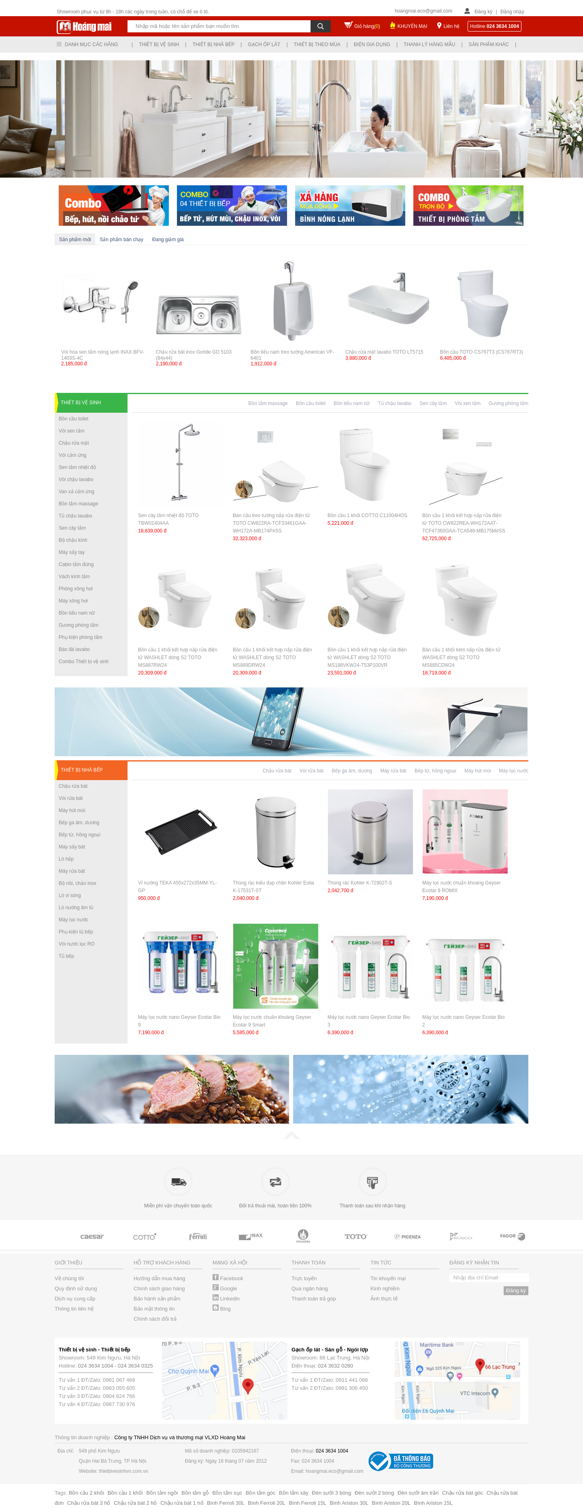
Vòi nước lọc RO (77, 944)
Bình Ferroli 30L (226, 1503)
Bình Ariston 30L (349, 1503)
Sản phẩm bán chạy (121, 239)
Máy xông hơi (73, 601)
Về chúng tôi (69, 1278)
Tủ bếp (66, 956)
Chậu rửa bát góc (462, 1493)
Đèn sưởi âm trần (418, 1493)
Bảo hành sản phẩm (157, 1299)
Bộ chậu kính (73, 540)
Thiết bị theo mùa (317, 44)
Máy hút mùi (72, 810)
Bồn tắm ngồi (162, 1493)
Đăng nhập (512, 12)
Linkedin (226, 1299)
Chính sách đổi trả (155, 1319)
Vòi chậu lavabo (76, 479)
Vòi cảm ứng (72, 455)
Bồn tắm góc (261, 1493)
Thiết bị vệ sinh (159, 44)
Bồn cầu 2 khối (86, 1493)
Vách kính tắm (74, 576)
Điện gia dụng (372, 44)
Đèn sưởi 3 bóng (331, 1493)
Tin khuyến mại (388, 1278)
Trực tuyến (304, 1278)
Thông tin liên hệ (74, 1309)
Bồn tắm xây (294, 1493)
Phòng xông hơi (76, 589)
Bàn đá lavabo (74, 649)
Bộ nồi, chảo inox (77, 883)
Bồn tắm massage (78, 504)
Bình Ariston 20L (391, 1503)
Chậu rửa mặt (74, 443)
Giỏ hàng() (367, 26)
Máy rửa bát (72, 871)
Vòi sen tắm (72, 431)
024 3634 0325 (135, 1366)
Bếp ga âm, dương (79, 822)
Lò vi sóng (70, 895)
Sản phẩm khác (489, 44)
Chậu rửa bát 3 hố (88, 1503)
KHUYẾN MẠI (413, 26)
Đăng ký (483, 12)
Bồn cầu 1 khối (125, 1493)
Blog (222, 1309)
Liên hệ (451, 26)
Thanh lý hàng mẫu (429, 44)
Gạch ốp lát (264, 44)
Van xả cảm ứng (76, 491)
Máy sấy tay (72, 552)
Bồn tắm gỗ (195, 1493)
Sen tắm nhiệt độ (77, 467)
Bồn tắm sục (228, 1493)
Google (225, 1288)
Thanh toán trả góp (314, 1299)
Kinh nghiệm (385, 1288)
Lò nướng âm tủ (76, 907)
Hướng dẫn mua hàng (159, 1278)
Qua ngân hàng (310, 1288)
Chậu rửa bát (73, 786)
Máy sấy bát (72, 847)
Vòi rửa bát (71, 798)
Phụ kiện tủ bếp (76, 932)
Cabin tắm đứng (76, 564)
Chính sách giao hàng (159, 1288)
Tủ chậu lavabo (75, 516)
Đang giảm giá (168, 239)
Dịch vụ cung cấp (75, 1299)
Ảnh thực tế (384, 1299)
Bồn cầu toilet (73, 419)
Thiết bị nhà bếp (213, 44)
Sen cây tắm (72, 528)
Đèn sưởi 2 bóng (374, 1493)
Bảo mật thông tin (154, 1309)
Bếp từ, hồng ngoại (79, 835)
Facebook (228, 1278)
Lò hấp (66, 859)
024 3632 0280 (335, 1366)
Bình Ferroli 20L (266, 1503)
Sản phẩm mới (75, 239)
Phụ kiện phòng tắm (80, 637)
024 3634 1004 (95, 1366)
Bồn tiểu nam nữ (77, 613)
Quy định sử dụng (76, 1288)
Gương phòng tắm (78, 625)
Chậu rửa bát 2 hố (135, 1503)
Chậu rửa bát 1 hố (181, 1503)
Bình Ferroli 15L (307, 1503)
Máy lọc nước (73, 920)
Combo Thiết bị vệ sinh (84, 661)
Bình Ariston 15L (433, 1503)
